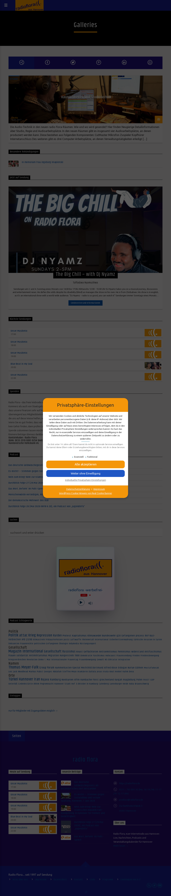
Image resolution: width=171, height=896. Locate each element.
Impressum (99, 489)
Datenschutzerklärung (78, 489)
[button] (85, 464)
